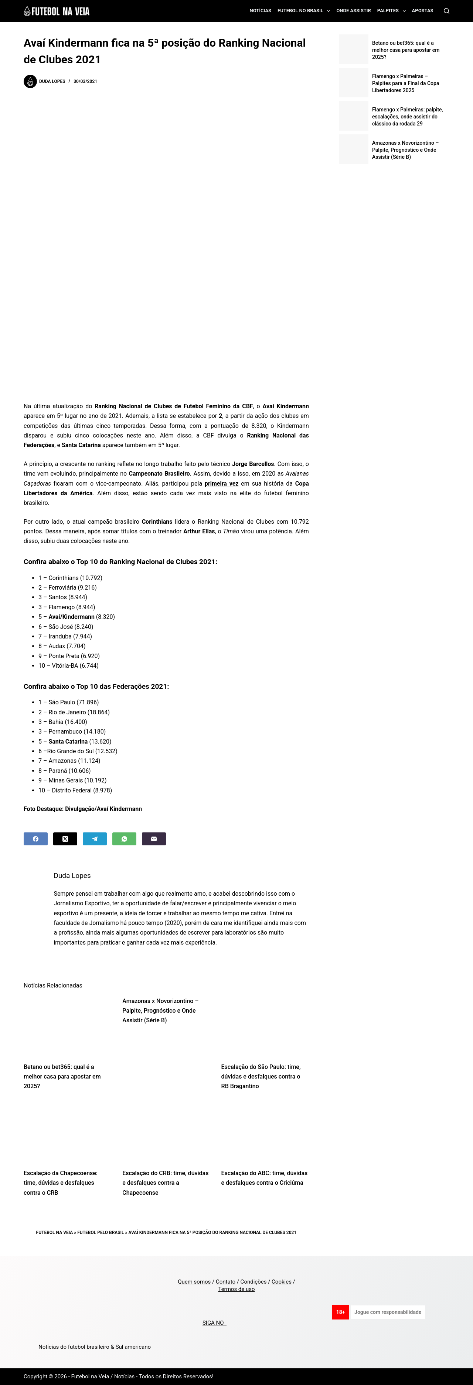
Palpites (393, 11)
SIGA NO (215, 1322)
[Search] (446, 11)
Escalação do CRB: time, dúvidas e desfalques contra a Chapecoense (165, 1183)
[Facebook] (36, 838)
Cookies (282, 1281)
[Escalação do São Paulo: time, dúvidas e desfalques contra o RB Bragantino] (265, 1025)
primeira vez (222, 483)
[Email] (154, 838)
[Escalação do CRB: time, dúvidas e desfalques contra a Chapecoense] (166, 1132)
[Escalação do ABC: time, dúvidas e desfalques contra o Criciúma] (265, 1132)
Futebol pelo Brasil (100, 1232)
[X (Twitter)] (65, 838)
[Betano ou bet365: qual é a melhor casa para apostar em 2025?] (67, 1025)
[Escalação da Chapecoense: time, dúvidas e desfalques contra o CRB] (67, 1132)
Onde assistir (353, 10)
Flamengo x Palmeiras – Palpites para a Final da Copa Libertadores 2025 (405, 83)
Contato (225, 1281)
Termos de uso (236, 1289)
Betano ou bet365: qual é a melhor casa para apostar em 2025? (62, 1076)
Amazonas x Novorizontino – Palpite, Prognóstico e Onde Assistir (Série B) (160, 1010)
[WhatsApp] (124, 838)
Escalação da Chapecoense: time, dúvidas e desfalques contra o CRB (61, 1183)
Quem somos (194, 1281)
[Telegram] (95, 838)
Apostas (422, 10)
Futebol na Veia (54, 1232)
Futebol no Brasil (305, 11)
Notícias (261, 10)
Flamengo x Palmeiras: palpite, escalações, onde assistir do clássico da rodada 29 (407, 117)
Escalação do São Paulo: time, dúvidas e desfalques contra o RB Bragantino (261, 1076)
